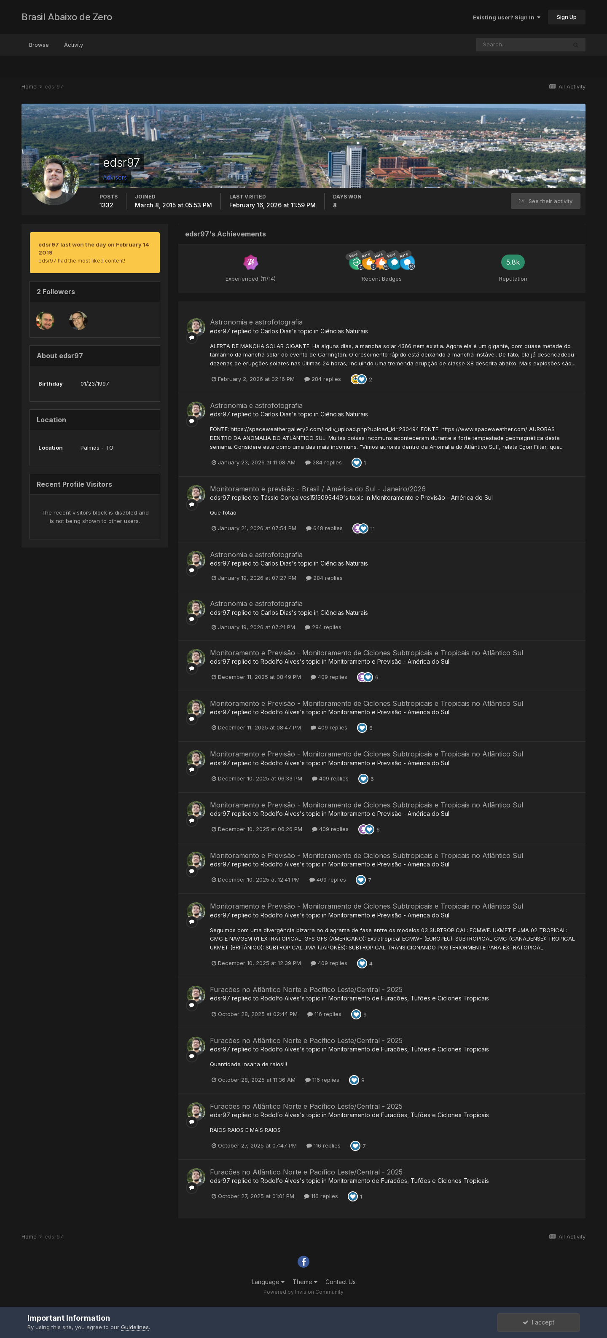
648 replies (324, 528)
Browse (39, 44)
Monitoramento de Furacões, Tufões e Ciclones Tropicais (408, 998)
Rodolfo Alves (280, 661)
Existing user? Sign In (506, 17)
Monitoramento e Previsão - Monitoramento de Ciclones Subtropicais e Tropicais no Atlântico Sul (366, 653)
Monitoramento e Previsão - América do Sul (432, 497)
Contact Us (340, 1281)
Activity (73, 44)
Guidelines (135, 1327)
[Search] (521, 44)
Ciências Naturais (344, 331)
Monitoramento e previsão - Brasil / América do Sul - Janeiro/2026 (318, 489)
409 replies (329, 676)
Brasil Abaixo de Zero (66, 16)
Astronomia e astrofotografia (256, 322)
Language (268, 1281)
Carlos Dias (276, 331)
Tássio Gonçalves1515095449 (302, 497)
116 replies (324, 1014)
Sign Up (567, 16)
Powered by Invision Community (303, 1292)
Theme (305, 1281)
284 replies (322, 378)
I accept (538, 1322)
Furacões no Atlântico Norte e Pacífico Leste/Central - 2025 (306, 989)
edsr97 (220, 331)
